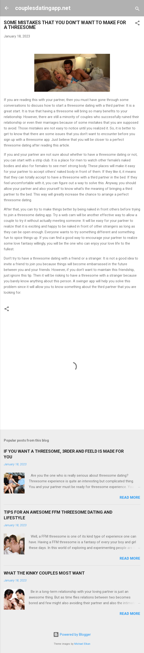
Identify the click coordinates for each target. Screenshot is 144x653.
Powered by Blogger (72, 634)
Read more (130, 497)
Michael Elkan (82, 643)
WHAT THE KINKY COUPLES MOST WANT (44, 573)
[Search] (137, 9)
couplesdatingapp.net (42, 8)
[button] (137, 23)
